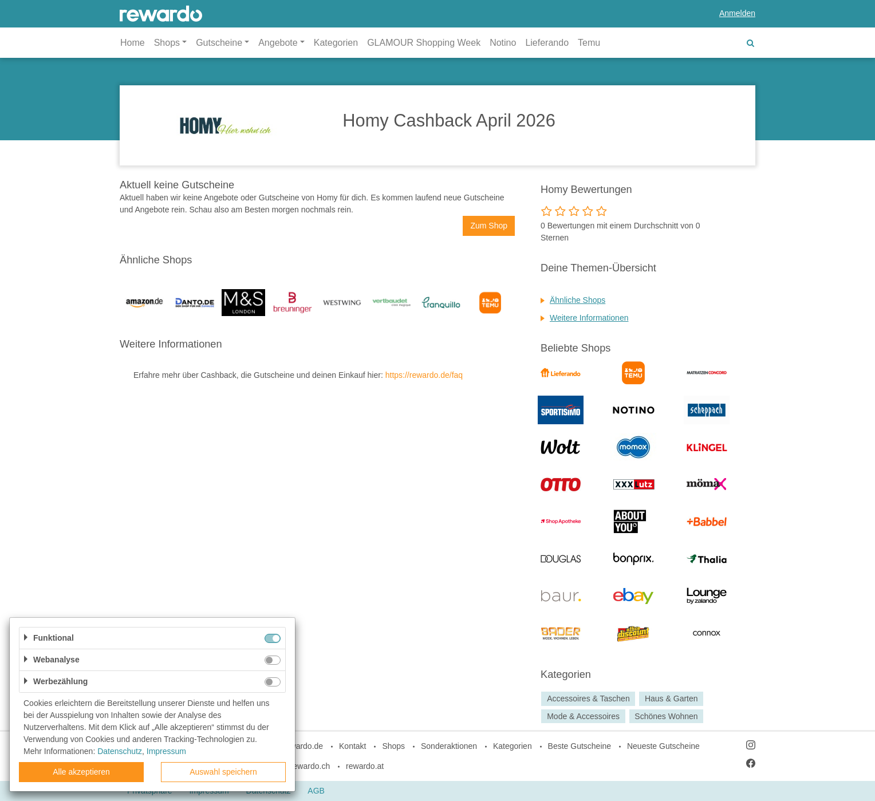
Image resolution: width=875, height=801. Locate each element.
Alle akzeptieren (81, 771)
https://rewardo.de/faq (424, 375)
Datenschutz (119, 751)
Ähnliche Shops (577, 300)
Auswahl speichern (223, 771)
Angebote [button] (278, 43)
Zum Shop (488, 225)
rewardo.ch (310, 766)
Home (132, 43)
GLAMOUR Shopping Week (423, 43)
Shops (393, 746)
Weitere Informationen (589, 317)
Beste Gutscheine (580, 746)
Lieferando (547, 43)
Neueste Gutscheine (663, 746)
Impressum (166, 751)
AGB (316, 790)
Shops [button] (167, 43)
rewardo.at (365, 766)
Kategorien (336, 43)
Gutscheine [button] (219, 43)
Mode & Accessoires (583, 716)
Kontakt (352, 746)
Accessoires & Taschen (588, 698)
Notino (503, 43)
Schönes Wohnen (665, 716)
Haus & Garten (671, 698)
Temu (589, 43)
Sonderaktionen (449, 746)
